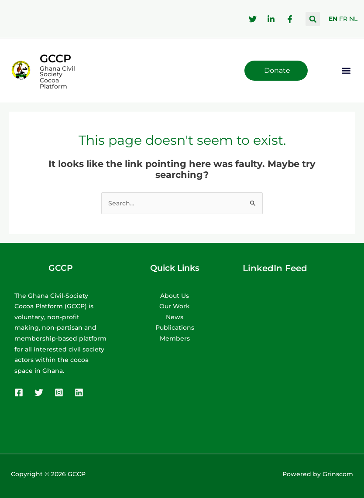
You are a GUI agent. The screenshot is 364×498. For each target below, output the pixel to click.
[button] (313, 19)
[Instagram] (59, 392)
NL (353, 18)
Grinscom (338, 474)
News (174, 317)
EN (333, 18)
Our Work (174, 306)
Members (175, 338)
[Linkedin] (79, 392)
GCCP (55, 58)
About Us (174, 295)
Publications (174, 327)
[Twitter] (38, 392)
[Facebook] (18, 392)
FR (343, 18)
